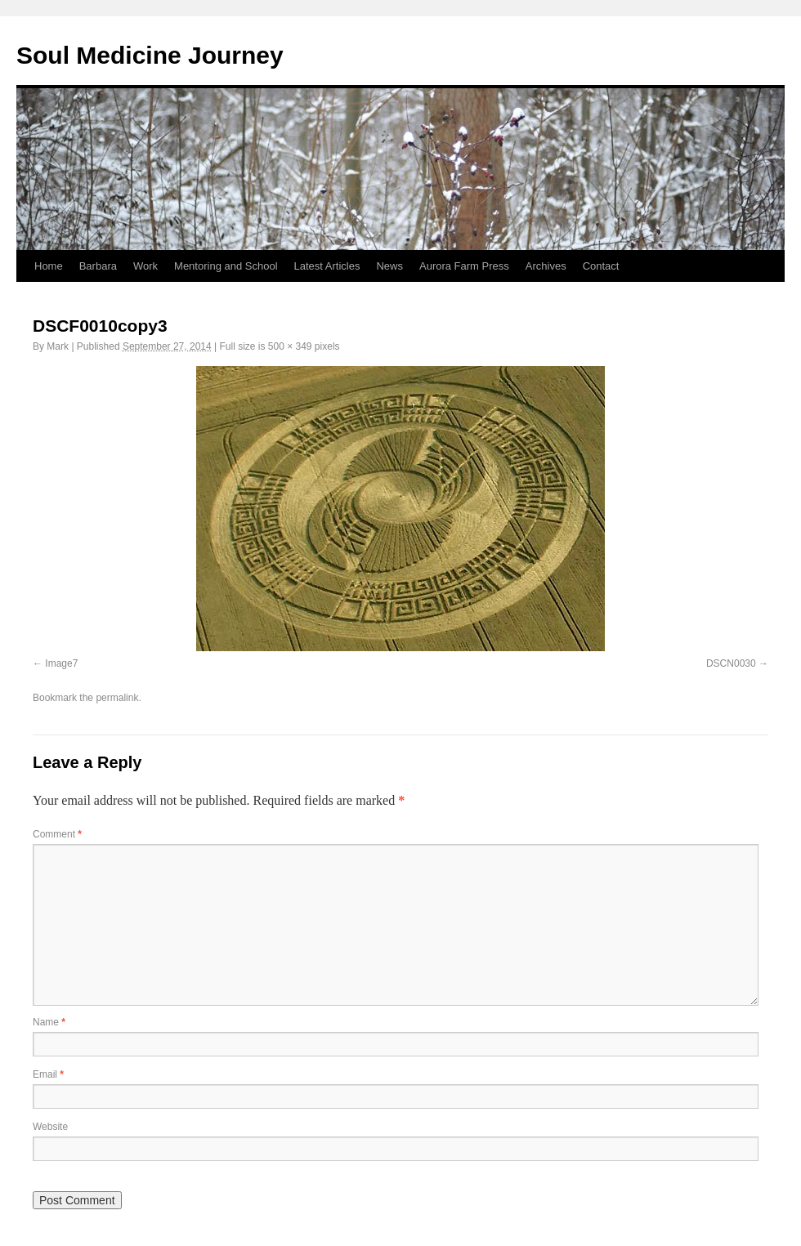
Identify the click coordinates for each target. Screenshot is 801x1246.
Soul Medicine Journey (150, 55)
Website (50, 1126)
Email (48, 1074)
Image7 (61, 663)
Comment (57, 834)
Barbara (98, 266)
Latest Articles (327, 266)
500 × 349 (290, 346)
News (389, 266)
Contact (601, 266)
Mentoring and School (225, 266)
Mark (58, 346)
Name (49, 1022)
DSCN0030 (731, 663)
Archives (546, 266)
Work (145, 266)
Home (48, 266)
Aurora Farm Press (464, 266)
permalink (117, 697)
